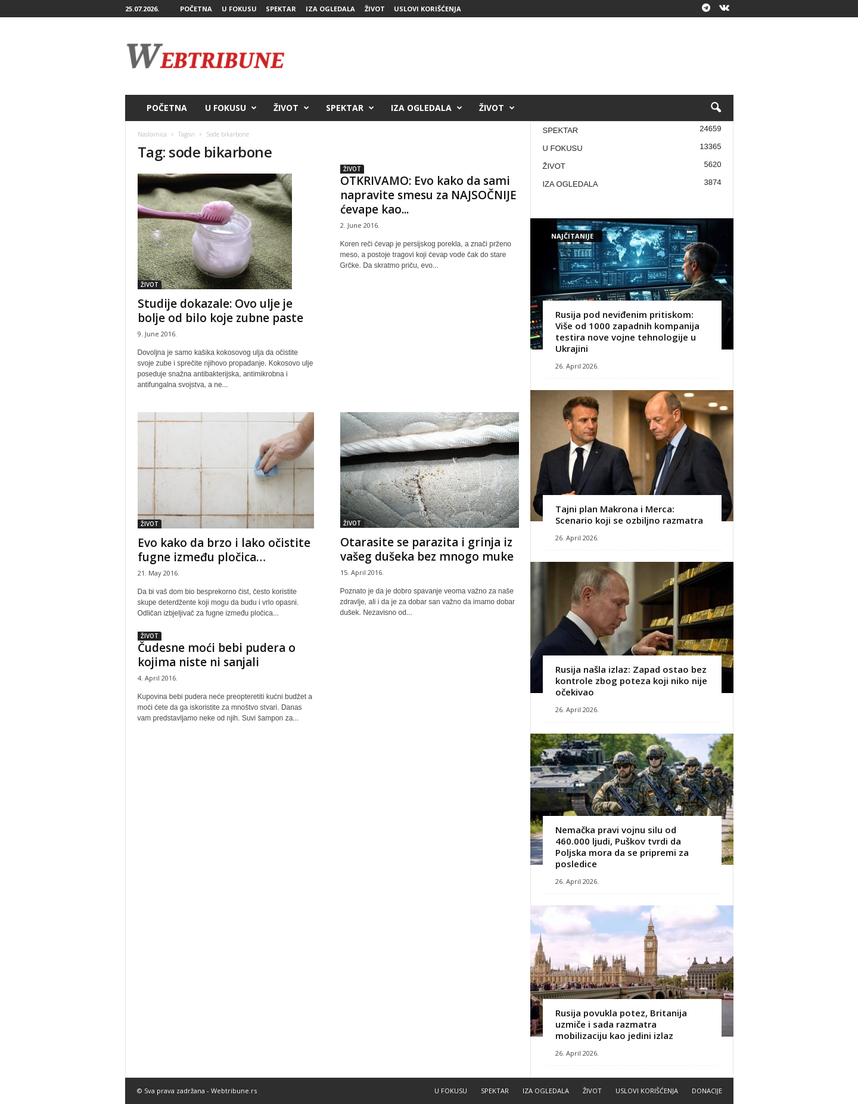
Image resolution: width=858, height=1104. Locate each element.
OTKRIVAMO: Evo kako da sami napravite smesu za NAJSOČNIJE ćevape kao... (428, 195)
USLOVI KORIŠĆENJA (427, 8)
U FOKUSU (239, 8)
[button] (715, 108)
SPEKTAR (281, 8)
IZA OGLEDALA (330, 8)
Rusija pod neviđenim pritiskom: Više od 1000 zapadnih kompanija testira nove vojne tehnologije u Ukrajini (627, 331)
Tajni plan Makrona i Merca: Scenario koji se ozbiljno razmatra (629, 514)
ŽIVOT (375, 8)
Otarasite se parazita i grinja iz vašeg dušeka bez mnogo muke (427, 549)
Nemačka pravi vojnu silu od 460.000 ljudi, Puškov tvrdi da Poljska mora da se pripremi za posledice (622, 847)
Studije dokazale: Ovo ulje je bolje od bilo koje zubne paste (220, 311)
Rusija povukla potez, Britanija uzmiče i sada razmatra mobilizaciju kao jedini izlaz (621, 1024)
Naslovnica (152, 134)
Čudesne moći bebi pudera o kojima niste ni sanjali (217, 655)
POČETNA (196, 8)
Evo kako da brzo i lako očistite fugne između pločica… (224, 550)
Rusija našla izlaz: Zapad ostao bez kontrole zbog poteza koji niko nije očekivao (631, 680)
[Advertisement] (516, 56)
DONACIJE (707, 1090)
